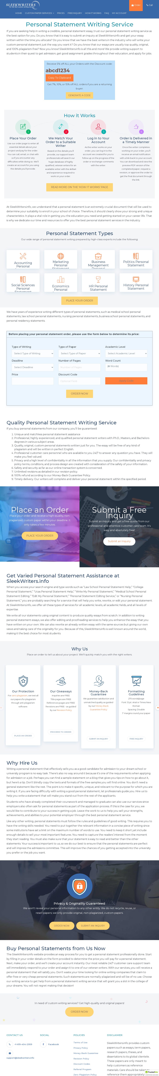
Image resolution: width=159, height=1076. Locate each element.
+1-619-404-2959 (19, 1044)
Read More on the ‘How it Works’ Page (79, 187)
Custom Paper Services (37, 13)
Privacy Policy (80, 1048)
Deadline (17, 360)
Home (17, 13)
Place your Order (79, 300)
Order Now (79, 393)
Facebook (49, 1044)
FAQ (106, 13)
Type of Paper (67, 346)
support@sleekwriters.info (20, 1054)
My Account (118, 13)
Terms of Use (80, 1042)
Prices (60, 13)
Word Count (113, 360)
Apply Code (126, 380)
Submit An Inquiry (93, 925)
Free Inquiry (74, 13)
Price (15, 374)
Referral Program (82, 1069)
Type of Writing (21, 346)
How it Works (92, 13)
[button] (152, 1073)
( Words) (113, 366)
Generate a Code (79, 95)
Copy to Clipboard (59, 77)
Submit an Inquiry (119, 541)
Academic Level (115, 346)
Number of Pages (69, 360)
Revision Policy (81, 1058)
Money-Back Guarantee (85, 1053)
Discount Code (67, 374)
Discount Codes (81, 1064)
